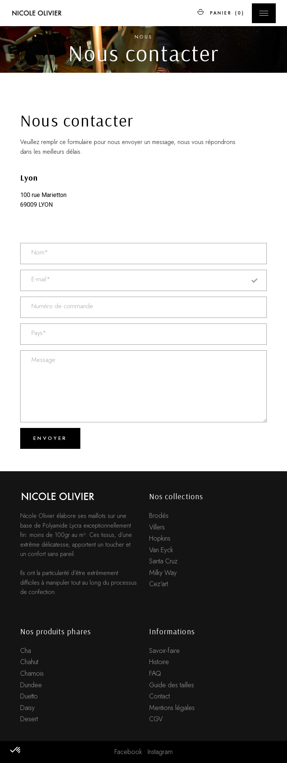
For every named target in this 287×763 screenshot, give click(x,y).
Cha (25, 651)
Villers (157, 527)
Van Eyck (161, 550)
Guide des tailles (171, 685)
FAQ (155, 673)
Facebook (128, 752)
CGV (156, 719)
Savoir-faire (164, 651)
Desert (29, 719)
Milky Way (163, 573)
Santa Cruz (163, 561)
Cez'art (158, 584)
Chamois (32, 673)
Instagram (160, 752)
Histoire (159, 662)
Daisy (27, 708)
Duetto (29, 696)
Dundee (31, 685)
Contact (159, 696)
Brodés (159, 515)
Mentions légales (172, 708)
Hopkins (159, 538)
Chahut (29, 662)
